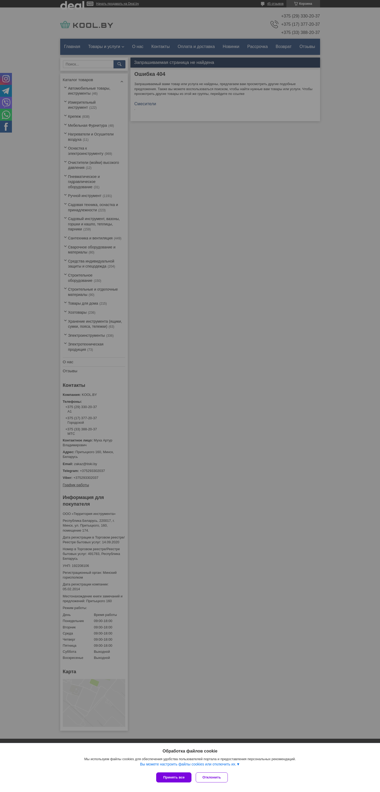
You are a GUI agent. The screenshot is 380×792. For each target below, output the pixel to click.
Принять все (174, 777)
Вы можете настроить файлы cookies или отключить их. (188, 765)
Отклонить (213, 777)
